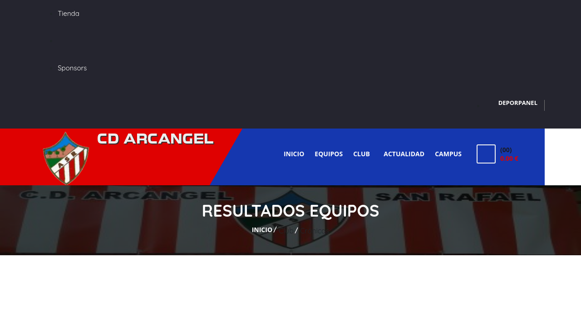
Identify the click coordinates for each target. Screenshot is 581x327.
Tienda (68, 13)
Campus (448, 153)
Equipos (329, 153)
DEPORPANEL (517, 102)
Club (363, 153)
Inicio (294, 153)
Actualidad (404, 153)
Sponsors (72, 68)
